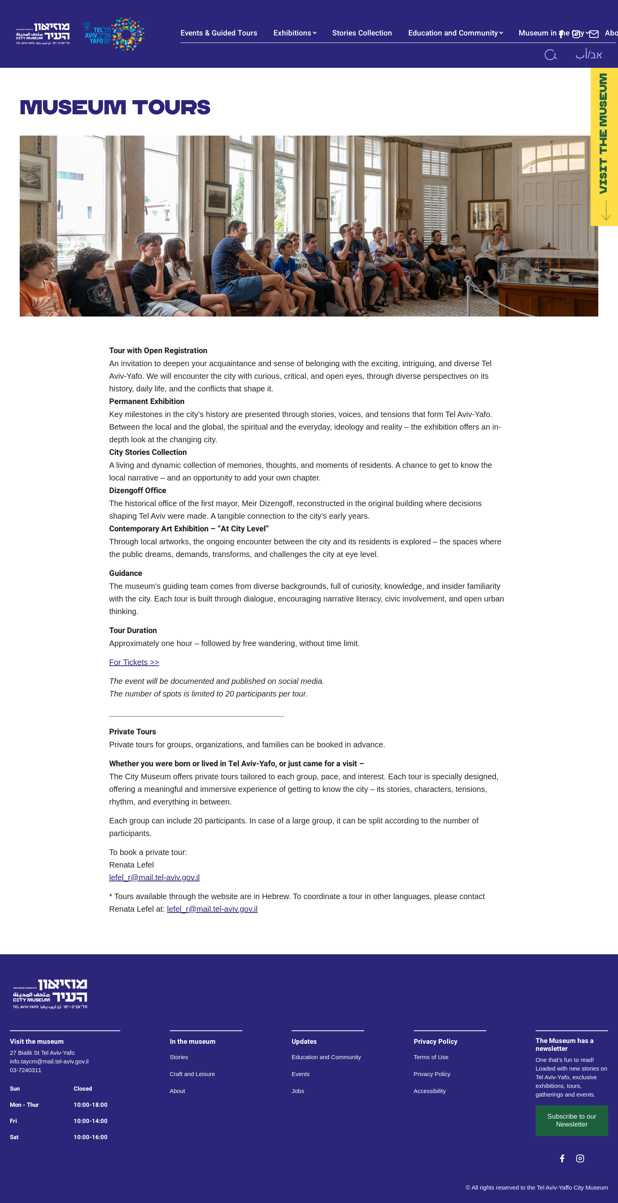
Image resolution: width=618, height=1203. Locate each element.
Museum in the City (551, 33)
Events (301, 1074)
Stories (179, 1057)
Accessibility (430, 1091)
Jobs (298, 1091)
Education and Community (453, 33)
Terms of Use (431, 1057)
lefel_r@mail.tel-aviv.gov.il (154, 877)
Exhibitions (292, 33)
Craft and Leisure (192, 1074)
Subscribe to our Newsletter (571, 1120)
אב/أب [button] (589, 55)
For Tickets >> (134, 662)
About (177, 1091)
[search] (551, 55)
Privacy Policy (432, 1074)
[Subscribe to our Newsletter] (594, 33)
